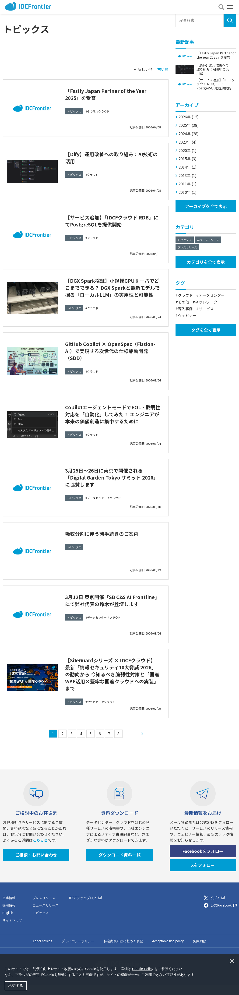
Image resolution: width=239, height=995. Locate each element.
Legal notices (42, 951)
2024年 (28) (189, 133)
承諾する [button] (15, 986)
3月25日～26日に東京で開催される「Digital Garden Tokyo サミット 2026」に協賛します (109, 487)
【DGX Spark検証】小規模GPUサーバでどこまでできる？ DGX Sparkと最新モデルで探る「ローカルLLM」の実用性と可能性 (113, 290)
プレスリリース (187, 247)
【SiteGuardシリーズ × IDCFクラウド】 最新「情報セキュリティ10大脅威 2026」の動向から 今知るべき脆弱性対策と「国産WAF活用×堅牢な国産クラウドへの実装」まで (112, 684)
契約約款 (199, 951)
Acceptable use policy (168, 951)
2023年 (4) (188, 142)
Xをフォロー (203, 875)
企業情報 (8, 908)
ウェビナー (94, 712)
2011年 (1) (188, 183)
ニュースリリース (208, 240)
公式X (218, 908)
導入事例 (185, 308)
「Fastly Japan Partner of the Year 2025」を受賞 (112, 94)
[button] (199, 975)
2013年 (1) (188, 175)
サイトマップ (12, 930)
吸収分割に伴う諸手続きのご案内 (107, 543)
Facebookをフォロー (202, 861)
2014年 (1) (188, 167)
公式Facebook (224, 915)
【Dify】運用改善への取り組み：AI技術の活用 (112, 157)
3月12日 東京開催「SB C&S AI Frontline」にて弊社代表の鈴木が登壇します (111, 614)
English (7, 923)
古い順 (163, 69)
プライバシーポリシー (78, 951)
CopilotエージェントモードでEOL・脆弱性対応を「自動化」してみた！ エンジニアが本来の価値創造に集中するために (112, 422)
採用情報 (8, 915)
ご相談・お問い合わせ (36, 865)
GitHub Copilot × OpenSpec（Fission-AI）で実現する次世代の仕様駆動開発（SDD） (112, 356)
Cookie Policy (142, 969)
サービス (206, 308)
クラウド (103, 111)
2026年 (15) (189, 116)
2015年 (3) (188, 158)
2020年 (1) (188, 150)
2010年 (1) (188, 192)
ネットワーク (206, 302)
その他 (91, 111)
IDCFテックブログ (85, 908)
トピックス (74, 111)
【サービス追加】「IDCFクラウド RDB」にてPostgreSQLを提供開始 (109, 220)
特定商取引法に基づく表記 (123, 951)
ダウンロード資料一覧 (119, 865)
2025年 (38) (189, 125)
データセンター (97, 508)
